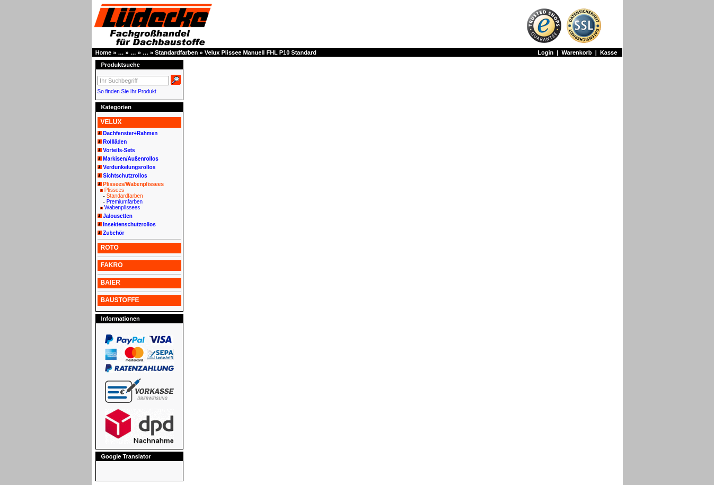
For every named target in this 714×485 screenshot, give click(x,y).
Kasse (608, 52)
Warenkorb (577, 52)
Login (545, 52)
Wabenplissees (122, 207)
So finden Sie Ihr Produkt (127, 91)
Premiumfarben (125, 202)
